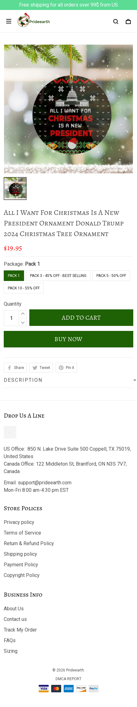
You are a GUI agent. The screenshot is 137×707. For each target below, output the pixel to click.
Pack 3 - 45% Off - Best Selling (58, 276)
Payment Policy (21, 565)
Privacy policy (19, 522)
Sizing (10, 651)
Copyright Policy (22, 575)
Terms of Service (22, 533)
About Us (14, 609)
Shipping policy (20, 554)
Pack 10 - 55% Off (24, 288)
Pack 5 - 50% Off (111, 276)
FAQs (10, 640)
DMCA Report (68, 679)
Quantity (13, 304)
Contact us (15, 619)
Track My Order (20, 630)
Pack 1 (32, 264)
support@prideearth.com (44, 483)
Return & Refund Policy (29, 543)
